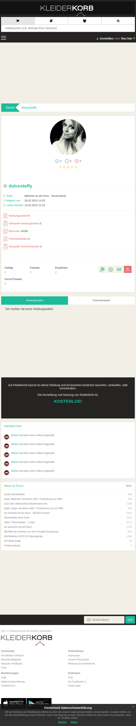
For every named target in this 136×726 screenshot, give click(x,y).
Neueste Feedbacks (12, 663)
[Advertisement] (68, 73)
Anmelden (107, 38)
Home (10, 107)
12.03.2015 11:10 (24, 205)
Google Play (39, 703)
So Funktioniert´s (77, 681)
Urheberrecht (8, 685)
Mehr (129, 485)
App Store (13, 703)
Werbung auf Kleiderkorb (81, 663)
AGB (3, 677)
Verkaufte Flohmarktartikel (22, 246)
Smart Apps (74, 685)
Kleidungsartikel (16, 215)
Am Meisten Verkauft (12, 655)
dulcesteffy (29, 107)
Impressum (74, 655)
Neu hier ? (128, 38)
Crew (4, 667)
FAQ (70, 677)
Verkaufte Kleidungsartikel (22, 223)
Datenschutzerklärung (13, 681)
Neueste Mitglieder (11, 659)
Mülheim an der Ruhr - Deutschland (34, 196)
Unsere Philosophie (78, 659)
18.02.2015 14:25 (24, 200)
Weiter (62, 722)
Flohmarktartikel (16, 238)
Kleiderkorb (26, 640)
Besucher (15, 231)
